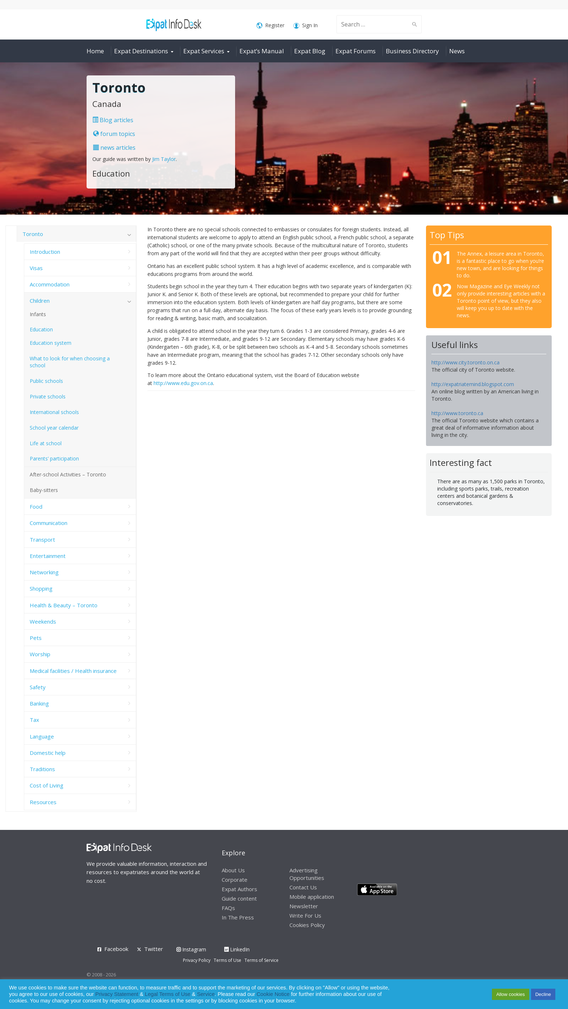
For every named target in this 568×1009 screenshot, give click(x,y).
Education (41, 329)
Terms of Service (262, 960)
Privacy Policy (196, 960)
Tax (34, 719)
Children (40, 300)
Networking (44, 572)
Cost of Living (46, 785)
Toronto (32, 233)
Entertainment (48, 555)
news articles (114, 148)
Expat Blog (309, 51)
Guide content (239, 898)
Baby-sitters (44, 490)
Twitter (153, 948)
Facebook (116, 948)
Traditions (42, 769)
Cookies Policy (307, 925)
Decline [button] (543, 994)
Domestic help (48, 752)
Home (95, 51)
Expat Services (203, 51)
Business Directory (412, 51)
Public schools (46, 380)
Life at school (46, 443)
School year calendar (54, 427)
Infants (38, 314)
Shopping (41, 588)
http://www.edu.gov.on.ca (183, 383)
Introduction (45, 251)
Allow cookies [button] (510, 994)
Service (206, 994)
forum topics (114, 134)
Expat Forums (355, 51)
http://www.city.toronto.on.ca (465, 362)
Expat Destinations (141, 51)
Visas (36, 268)
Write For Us (305, 915)
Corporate (234, 879)
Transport (42, 539)
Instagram (191, 949)
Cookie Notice (272, 994)
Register (270, 25)
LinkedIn (237, 949)
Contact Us (303, 887)
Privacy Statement (116, 994)
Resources (43, 802)
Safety (38, 687)
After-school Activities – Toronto (68, 474)
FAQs (228, 907)
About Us (233, 870)
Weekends (43, 621)
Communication (48, 522)
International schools (54, 412)
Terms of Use (227, 960)
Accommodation (50, 284)
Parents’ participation (54, 458)
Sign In (305, 25)
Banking (39, 703)
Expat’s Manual (261, 51)
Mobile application (311, 896)
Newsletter (303, 906)
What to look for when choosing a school (70, 362)
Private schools (48, 396)
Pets (36, 637)
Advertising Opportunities (306, 874)
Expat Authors (239, 889)
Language (42, 736)
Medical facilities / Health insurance (73, 670)
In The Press (238, 917)
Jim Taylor (164, 159)
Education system (50, 342)
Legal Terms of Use (168, 994)
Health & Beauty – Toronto (63, 605)
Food (36, 506)
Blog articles (112, 120)
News (457, 51)
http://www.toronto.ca (457, 413)
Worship (40, 654)
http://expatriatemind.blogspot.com (472, 384)
